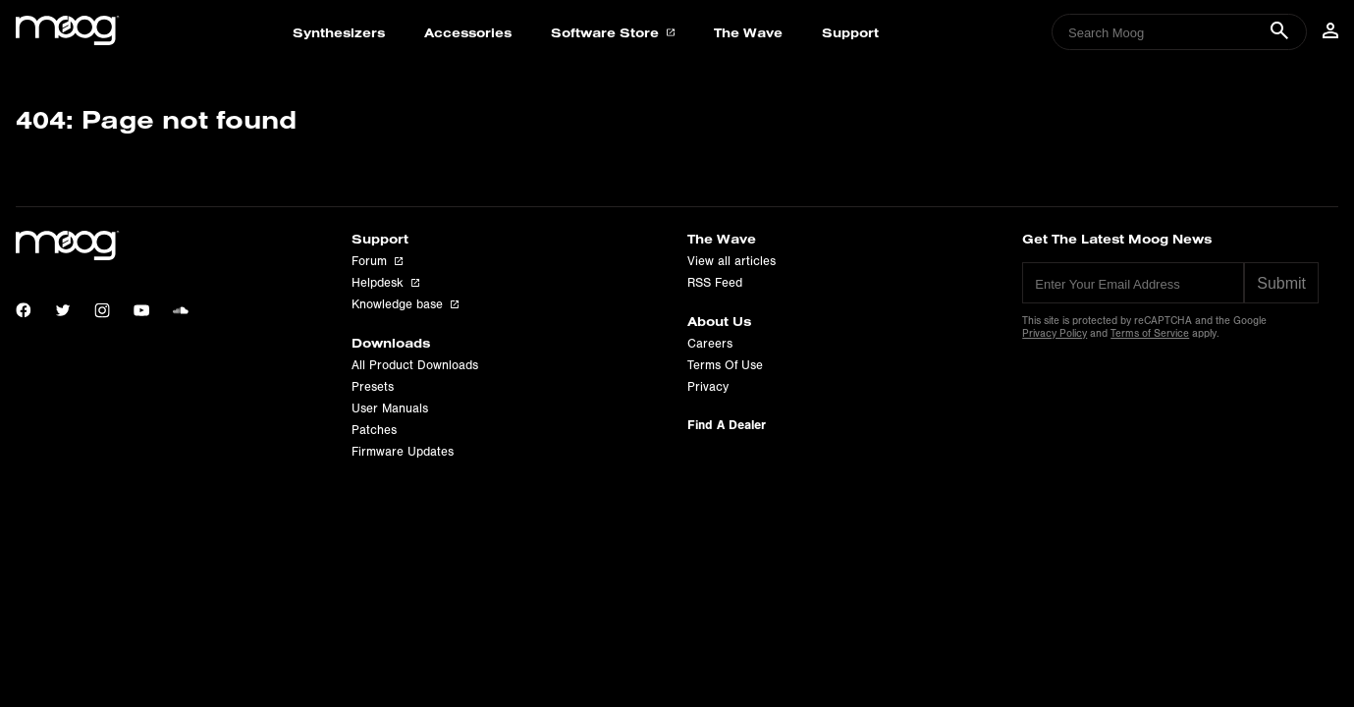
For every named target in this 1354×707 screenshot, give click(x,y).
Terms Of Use (725, 365)
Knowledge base (405, 304)
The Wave (748, 32)
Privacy (708, 387)
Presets (373, 387)
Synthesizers (339, 32)
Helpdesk (385, 283)
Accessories (468, 32)
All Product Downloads (415, 365)
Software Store (612, 32)
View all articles (731, 261)
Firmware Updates (403, 452)
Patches (374, 430)
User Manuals (390, 408)
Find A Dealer (726, 424)
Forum (377, 261)
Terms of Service (1149, 333)
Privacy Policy (1054, 333)
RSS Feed (714, 283)
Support (850, 32)
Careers (709, 344)
